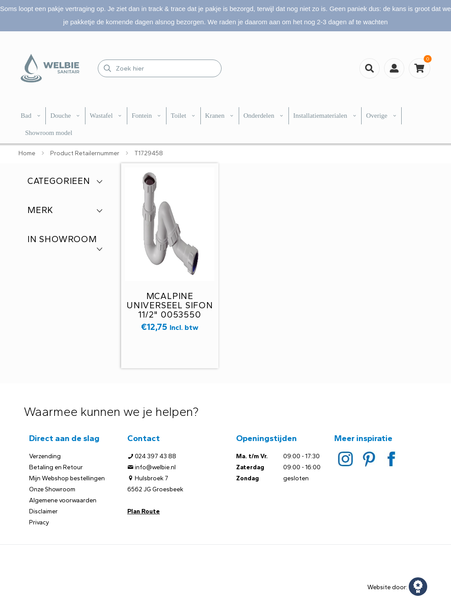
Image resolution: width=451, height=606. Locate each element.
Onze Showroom (52, 489)
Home (26, 153)
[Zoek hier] (160, 68)
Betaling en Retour (56, 467)
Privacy (39, 522)
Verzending (45, 456)
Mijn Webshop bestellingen (67, 478)
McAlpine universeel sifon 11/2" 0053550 (169, 305)
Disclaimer (43, 511)
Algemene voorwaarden (62, 500)
